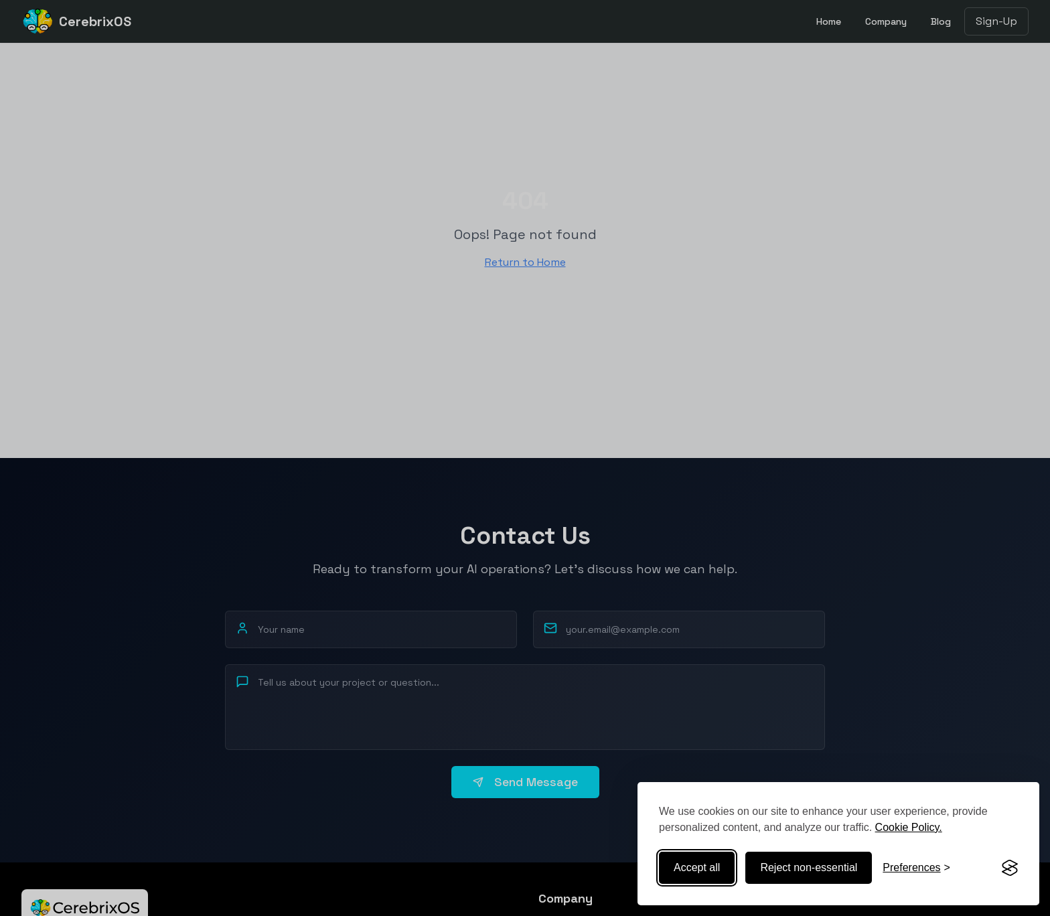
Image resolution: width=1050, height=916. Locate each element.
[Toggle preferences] (916, 868)
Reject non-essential (808, 867)
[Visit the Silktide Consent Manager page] (1010, 868)
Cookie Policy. (908, 827)
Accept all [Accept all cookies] (697, 867)
